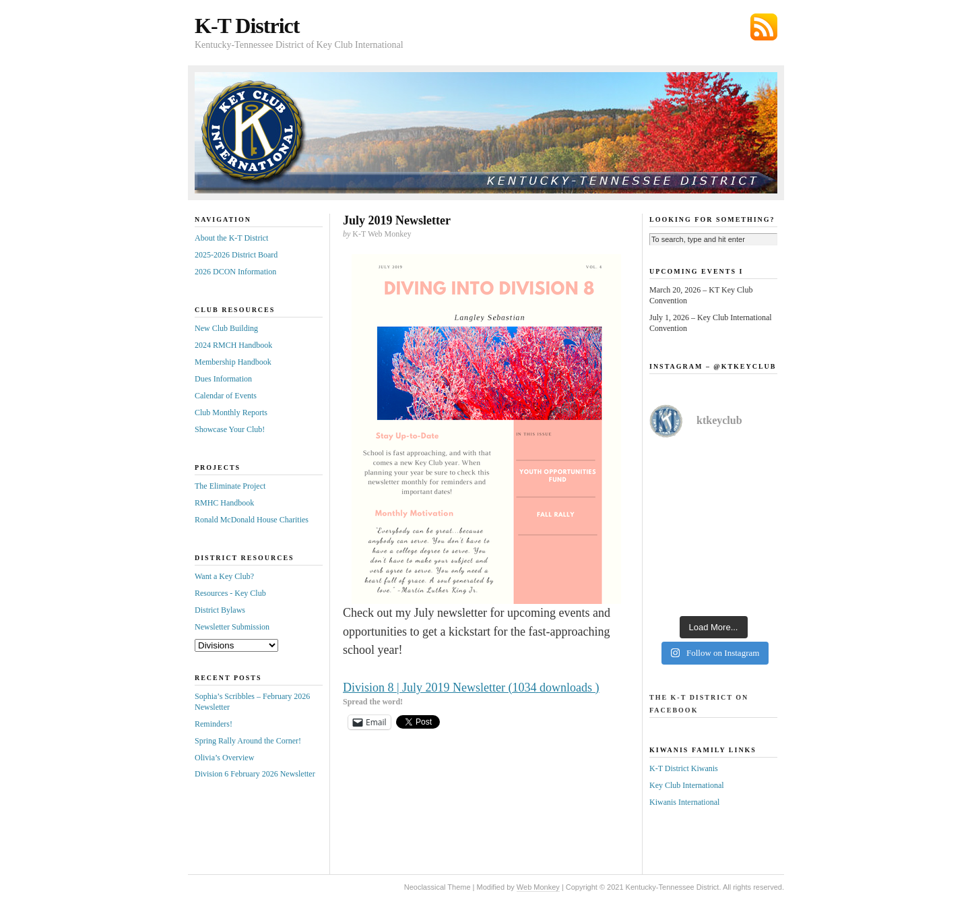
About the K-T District (231, 238)
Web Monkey (538, 887)
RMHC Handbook (224, 503)
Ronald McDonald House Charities (252, 519)
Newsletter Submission (232, 627)
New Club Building (226, 328)
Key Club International (686, 785)
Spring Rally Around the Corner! (248, 740)
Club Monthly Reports (231, 412)
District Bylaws (220, 610)
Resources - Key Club (230, 593)
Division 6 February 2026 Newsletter (255, 774)
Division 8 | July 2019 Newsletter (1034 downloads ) (471, 687)
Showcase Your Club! (230, 429)
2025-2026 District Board (236, 255)
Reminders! (213, 724)
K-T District (247, 25)
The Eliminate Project (230, 486)
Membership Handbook (233, 362)
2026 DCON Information (235, 271)
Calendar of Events (226, 395)
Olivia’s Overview (224, 757)
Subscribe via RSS (763, 26)
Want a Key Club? (224, 576)
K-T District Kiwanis (683, 768)
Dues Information (223, 379)
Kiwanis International (684, 802)
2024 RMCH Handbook (233, 345)
